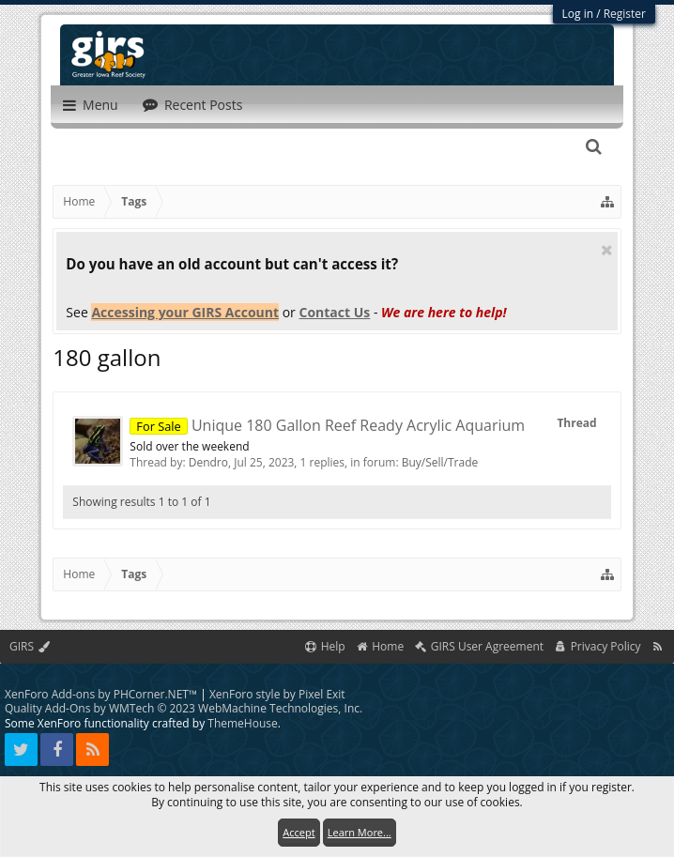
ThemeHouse (242, 723)
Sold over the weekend (189, 446)
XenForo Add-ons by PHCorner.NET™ (101, 694)
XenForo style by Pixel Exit (277, 694)
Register (625, 14)
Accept (298, 832)
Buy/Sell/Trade (440, 462)
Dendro (208, 462)
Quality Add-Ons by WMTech (183, 708)
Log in (578, 14)
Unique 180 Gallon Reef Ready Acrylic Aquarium (327, 425)
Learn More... (359, 832)
